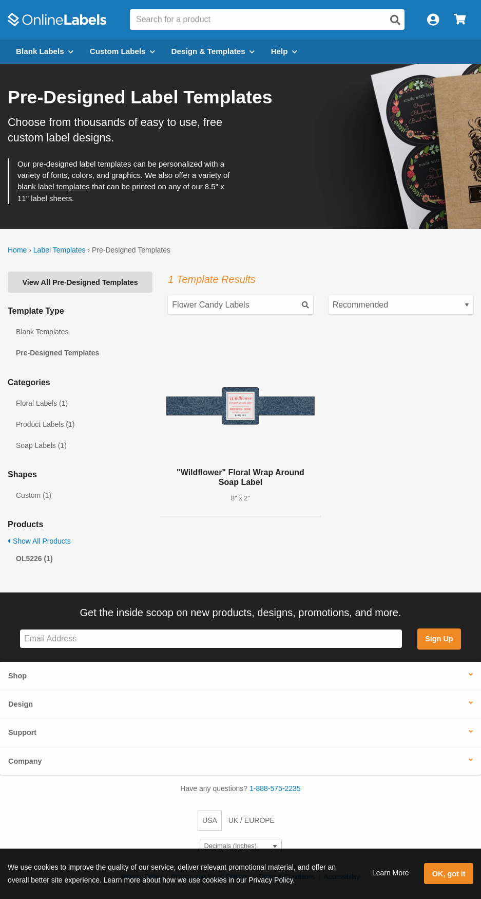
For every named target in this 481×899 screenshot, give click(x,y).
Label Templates (59, 250)
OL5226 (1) (34, 558)
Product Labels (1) (45, 424)
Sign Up (439, 639)
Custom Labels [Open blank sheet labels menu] (122, 51)
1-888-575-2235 (275, 788)
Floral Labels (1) (42, 403)
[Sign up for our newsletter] (211, 639)
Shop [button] (17, 676)
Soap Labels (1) (41, 445)
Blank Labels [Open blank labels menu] (44, 51)
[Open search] (395, 20)
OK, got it (449, 874)
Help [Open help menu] (284, 51)
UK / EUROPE (251, 820)
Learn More (390, 873)
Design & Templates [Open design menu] (213, 51)
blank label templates (53, 186)
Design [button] (20, 704)
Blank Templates (42, 332)
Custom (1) (33, 495)
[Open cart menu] (459, 19)
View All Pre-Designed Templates (80, 282)
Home (17, 250)
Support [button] (22, 732)
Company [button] (25, 761)
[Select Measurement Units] (241, 846)
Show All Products (39, 541)
